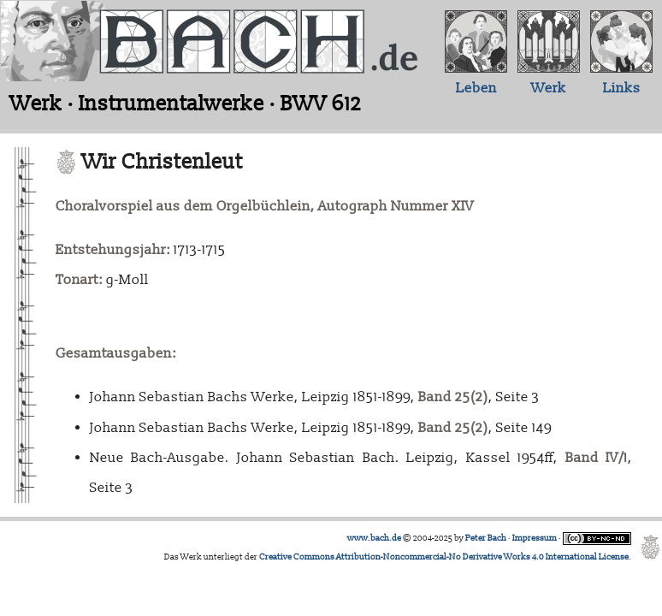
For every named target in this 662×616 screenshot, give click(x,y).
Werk (548, 88)
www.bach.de (374, 538)
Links (622, 88)
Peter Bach (485, 538)
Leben (476, 88)
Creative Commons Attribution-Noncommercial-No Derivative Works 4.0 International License (444, 557)
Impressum (534, 538)
